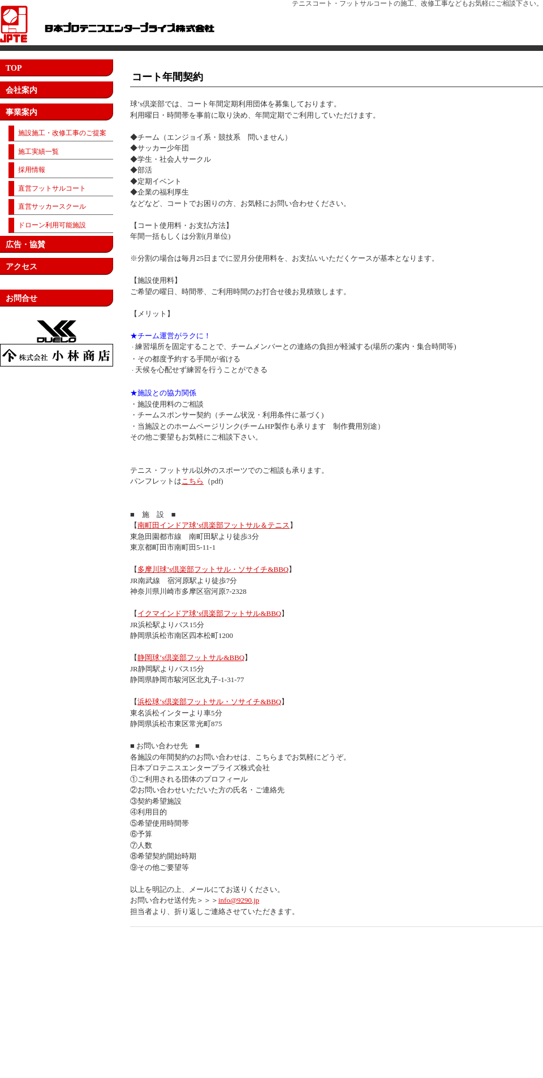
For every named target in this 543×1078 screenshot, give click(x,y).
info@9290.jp (238, 900)
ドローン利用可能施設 (52, 225)
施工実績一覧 (38, 152)
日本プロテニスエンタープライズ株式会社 (107, 24)
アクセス (21, 266)
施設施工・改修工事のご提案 (62, 133)
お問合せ (21, 298)
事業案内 (21, 112)
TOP (14, 68)
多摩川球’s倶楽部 (165, 569)
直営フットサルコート (52, 188)
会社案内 (21, 90)
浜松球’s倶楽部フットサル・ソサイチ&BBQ (209, 701)
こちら (193, 481)
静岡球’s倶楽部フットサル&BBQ (190, 657)
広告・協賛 (25, 244)
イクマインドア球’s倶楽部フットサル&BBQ (209, 613)
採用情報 (31, 170)
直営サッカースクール (52, 206)
